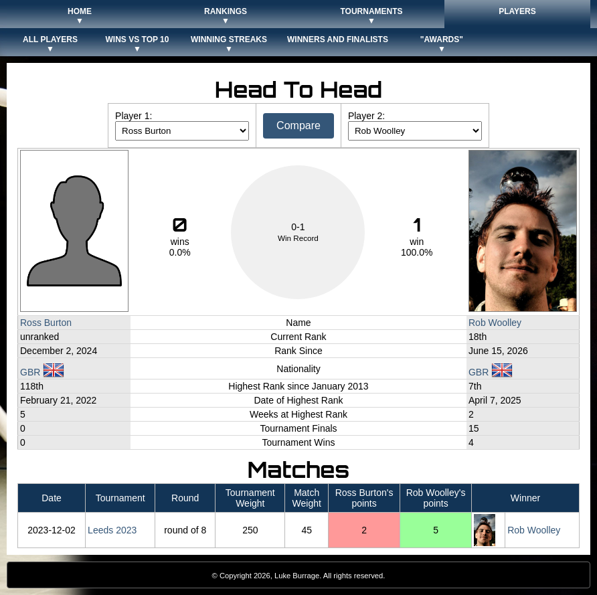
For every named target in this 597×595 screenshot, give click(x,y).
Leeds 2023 (112, 530)
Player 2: (366, 115)
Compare (298, 125)
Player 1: (133, 115)
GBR (42, 372)
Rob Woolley (494, 322)
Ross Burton (46, 322)
